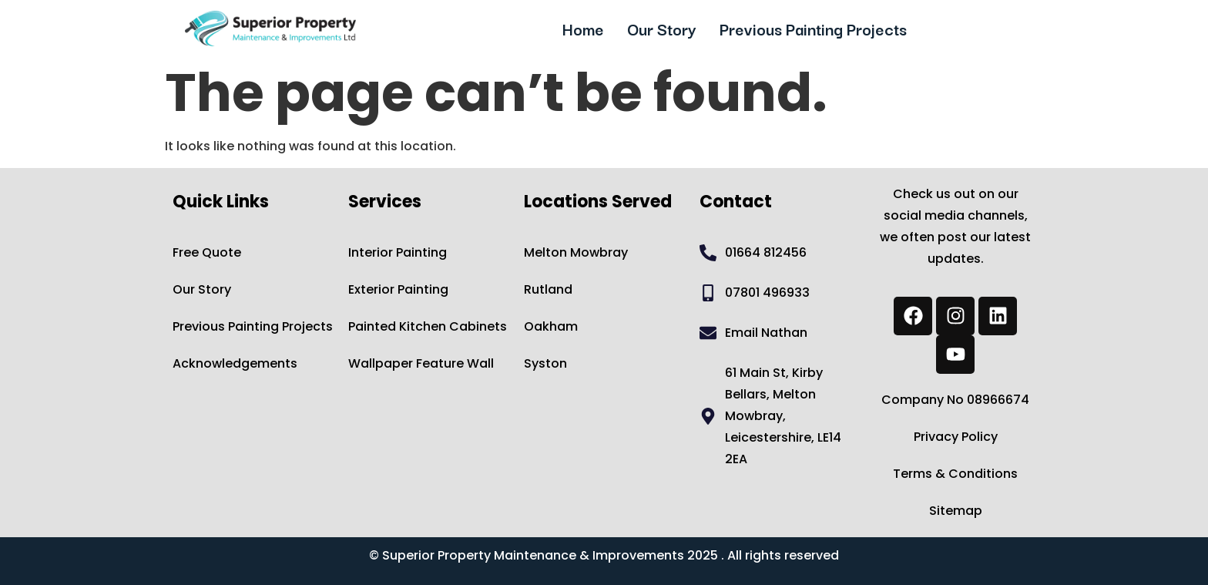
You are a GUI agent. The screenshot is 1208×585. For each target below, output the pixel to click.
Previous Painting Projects (813, 28)
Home (583, 28)
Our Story (661, 28)
